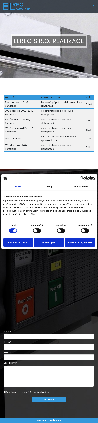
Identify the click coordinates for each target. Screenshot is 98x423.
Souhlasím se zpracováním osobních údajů (27, 392)
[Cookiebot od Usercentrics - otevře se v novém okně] (82, 178)
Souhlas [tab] (17, 186)
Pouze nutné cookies (18, 242)
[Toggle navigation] (93, 6)
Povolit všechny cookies (80, 242)
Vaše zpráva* (10, 362)
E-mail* (7, 342)
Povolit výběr (49, 242)
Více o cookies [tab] (81, 186)
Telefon (7, 352)
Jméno (7, 331)
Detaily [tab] (49, 186)
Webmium (55, 420)
